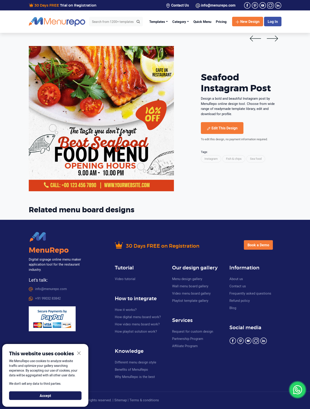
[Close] (79, 353)
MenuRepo (49, 250)
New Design (248, 21)
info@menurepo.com (216, 5)
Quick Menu (202, 21)
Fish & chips (234, 159)
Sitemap (120, 400)
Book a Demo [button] (258, 244)
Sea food (256, 159)
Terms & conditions (144, 400)
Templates (157, 21)
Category (179, 21)
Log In (273, 21)
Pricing (221, 21)
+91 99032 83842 (45, 298)
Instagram (211, 159)
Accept (45, 395)
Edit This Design (222, 128)
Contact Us (177, 5)
